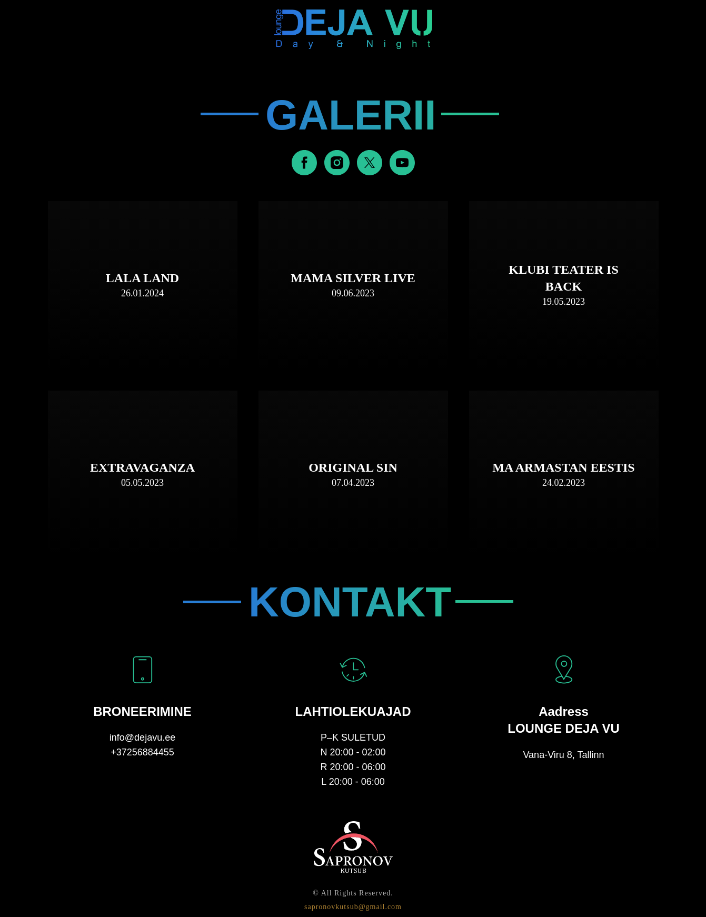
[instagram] (337, 162)
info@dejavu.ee (142, 737)
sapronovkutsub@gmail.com (353, 907)
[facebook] (304, 162)
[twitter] (369, 162)
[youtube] (402, 162)
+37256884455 (142, 752)
